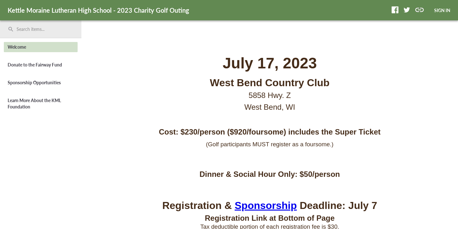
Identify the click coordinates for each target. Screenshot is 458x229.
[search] (40, 29)
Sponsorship (266, 205)
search (11, 29)
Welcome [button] (17, 47)
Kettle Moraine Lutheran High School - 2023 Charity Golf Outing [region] (98, 10)
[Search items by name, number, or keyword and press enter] (43, 29)
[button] (395, 9)
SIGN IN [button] (442, 10)
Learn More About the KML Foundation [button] (34, 103)
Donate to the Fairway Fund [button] (35, 64)
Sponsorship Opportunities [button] (34, 82)
